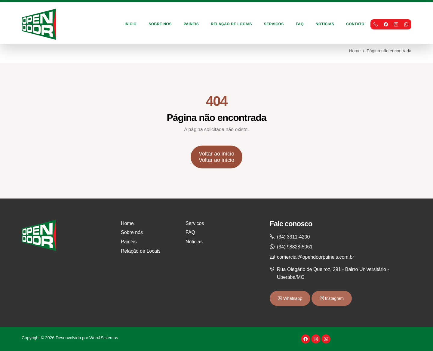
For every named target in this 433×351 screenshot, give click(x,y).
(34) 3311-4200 (293, 236)
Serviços (274, 24)
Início (131, 24)
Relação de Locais (231, 24)
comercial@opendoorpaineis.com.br (315, 257)
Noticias (194, 241)
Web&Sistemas (103, 337)
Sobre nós (132, 232)
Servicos (195, 223)
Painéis (129, 241)
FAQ (300, 24)
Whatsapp (292, 298)
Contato (355, 24)
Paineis (191, 24)
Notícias (325, 24)
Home (355, 50)
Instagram (334, 298)
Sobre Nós (160, 24)
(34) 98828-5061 (294, 246)
